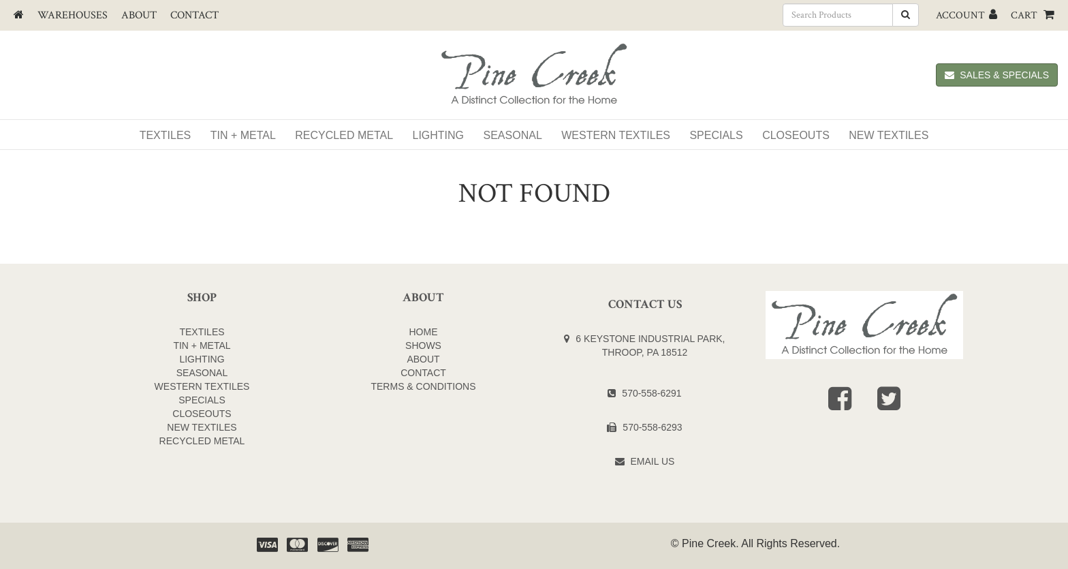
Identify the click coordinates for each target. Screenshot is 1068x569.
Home (423, 331)
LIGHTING (201, 359)
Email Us (653, 461)
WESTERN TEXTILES (615, 135)
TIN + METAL (201, 345)
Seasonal (513, 135)
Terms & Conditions (423, 386)
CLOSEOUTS (201, 413)
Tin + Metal (243, 135)
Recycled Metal (344, 135)
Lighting (439, 135)
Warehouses (72, 15)
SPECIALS (715, 135)
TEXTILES (201, 331)
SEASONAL (201, 372)
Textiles (165, 135)
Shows (423, 345)
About (139, 15)
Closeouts (796, 135)
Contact (194, 15)
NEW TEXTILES (888, 135)
